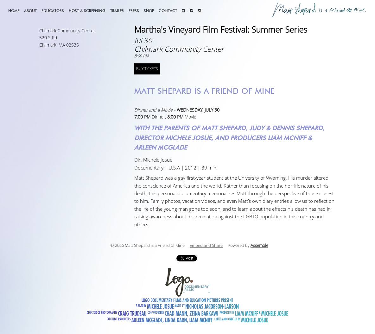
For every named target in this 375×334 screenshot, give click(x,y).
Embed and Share (206, 245)
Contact (168, 10)
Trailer (117, 10)
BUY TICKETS (147, 69)
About (30, 10)
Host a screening (87, 10)
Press (134, 10)
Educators (52, 10)
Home (13, 10)
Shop (149, 10)
